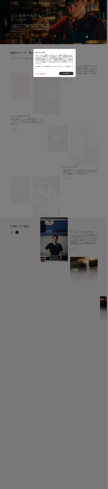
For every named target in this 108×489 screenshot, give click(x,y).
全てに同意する (66, 73)
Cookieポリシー (61, 66)
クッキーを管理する (41, 73)
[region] (54, 63)
